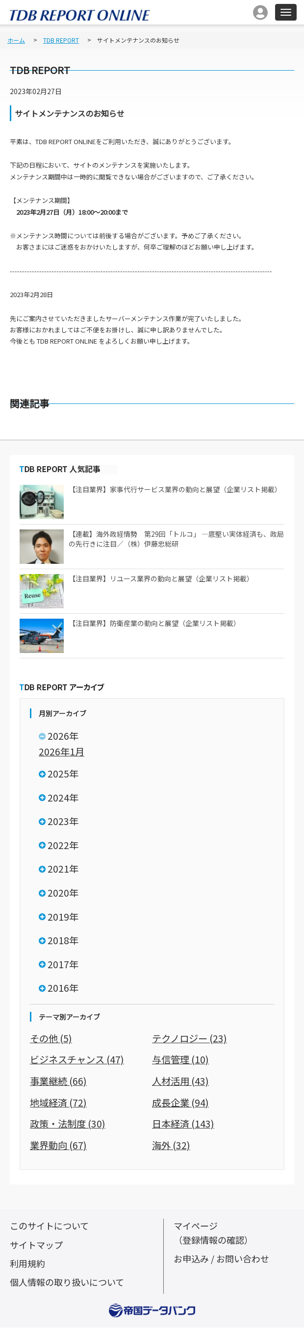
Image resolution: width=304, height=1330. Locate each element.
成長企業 (181, 1105)
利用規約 (28, 1265)
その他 (52, 1041)
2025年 (63, 774)
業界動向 (59, 1148)
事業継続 (59, 1084)
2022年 (63, 846)
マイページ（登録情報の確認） (216, 1235)
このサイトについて (51, 1228)
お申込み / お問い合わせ (224, 1260)
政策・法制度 (69, 1126)
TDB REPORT (61, 40)
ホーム (16, 40)
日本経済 (184, 1126)
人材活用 (181, 1084)
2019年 (63, 919)
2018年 (63, 943)
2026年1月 (62, 751)
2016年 (63, 991)
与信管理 (181, 1063)
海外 (171, 1148)
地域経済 (59, 1105)
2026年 (63, 736)
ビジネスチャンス (79, 1063)
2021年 (63, 871)
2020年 (63, 895)
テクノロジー (191, 1041)
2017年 (63, 967)
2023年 (63, 822)
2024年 (63, 798)
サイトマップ (38, 1247)
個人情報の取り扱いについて (70, 1284)
